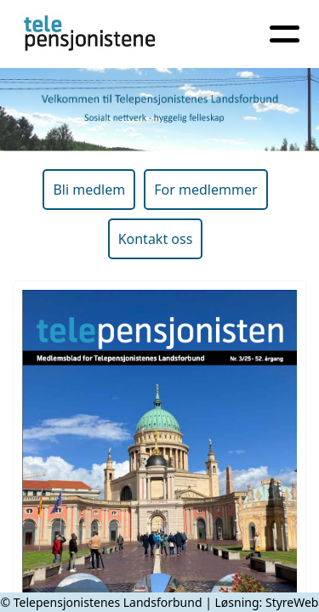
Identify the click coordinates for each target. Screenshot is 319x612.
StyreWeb (292, 602)
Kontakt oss (155, 239)
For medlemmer (205, 189)
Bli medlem (89, 189)
